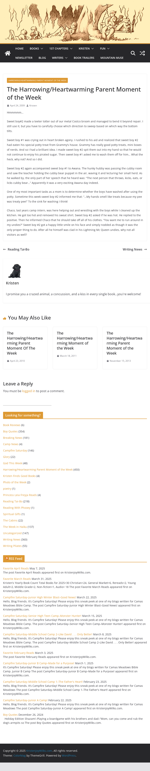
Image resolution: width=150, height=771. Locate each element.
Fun (102, 48)
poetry (7, 488)
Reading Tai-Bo (16, 249)
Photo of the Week (14, 482)
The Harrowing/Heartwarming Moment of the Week (75, 340)
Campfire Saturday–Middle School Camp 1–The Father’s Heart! (43, 682)
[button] (41, 48)
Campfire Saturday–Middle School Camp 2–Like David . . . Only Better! (47, 634)
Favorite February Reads (18, 653)
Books (34, 48)
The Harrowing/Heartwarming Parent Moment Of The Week (25, 343)
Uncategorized (12, 533)
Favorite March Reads (17, 579)
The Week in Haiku (15, 527)
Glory (6, 457)
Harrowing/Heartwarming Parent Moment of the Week (37, 80)
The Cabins (10, 520)
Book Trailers (84, 58)
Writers (57, 58)
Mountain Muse (111, 58)
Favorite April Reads (16, 568)
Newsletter (23, 58)
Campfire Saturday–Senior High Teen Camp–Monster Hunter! (42, 616)
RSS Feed (15, 559)
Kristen (84, 48)
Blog (42, 58)
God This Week (12, 463)
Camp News (10, 444)
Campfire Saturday (15, 450)
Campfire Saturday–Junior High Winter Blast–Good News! (39, 597)
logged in (28, 391)
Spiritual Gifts (12, 514)
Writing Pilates (12, 546)
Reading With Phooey (16, 508)
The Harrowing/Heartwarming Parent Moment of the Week (124, 343)
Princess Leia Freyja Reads (20, 495)
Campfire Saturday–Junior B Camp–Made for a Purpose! (38, 663)
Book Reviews (11, 425)
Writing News (135, 249)
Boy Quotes (10, 431)
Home (19, 48)
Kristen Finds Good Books (19, 476)
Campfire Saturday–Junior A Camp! (25, 700)
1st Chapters (58, 48)
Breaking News (12, 438)
